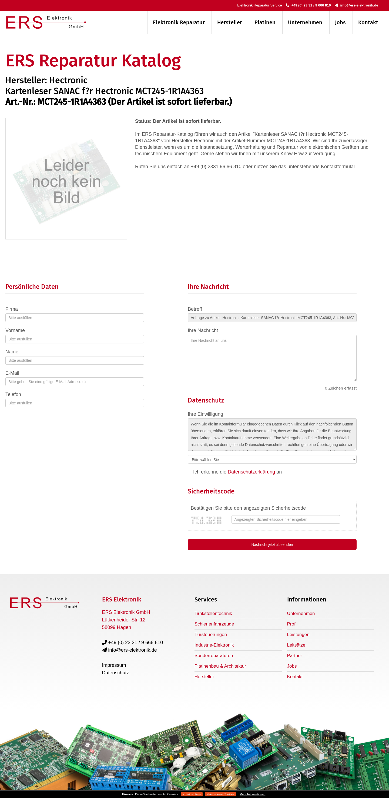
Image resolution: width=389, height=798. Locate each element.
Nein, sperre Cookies (220, 794)
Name (11, 351)
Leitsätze (296, 645)
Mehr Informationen (252, 794)
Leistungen (298, 634)
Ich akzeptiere (192, 794)
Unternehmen (305, 22)
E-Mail (12, 373)
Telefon (13, 394)
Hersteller (229, 22)
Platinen (265, 22)
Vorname (15, 330)
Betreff (195, 309)
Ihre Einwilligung (205, 414)
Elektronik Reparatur (179, 22)
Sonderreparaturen (213, 655)
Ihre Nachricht (203, 330)
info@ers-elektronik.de (356, 5)
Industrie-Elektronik (214, 645)
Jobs (340, 22)
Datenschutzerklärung (251, 472)
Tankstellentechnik (213, 613)
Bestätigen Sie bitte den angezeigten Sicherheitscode (248, 508)
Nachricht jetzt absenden (272, 544)
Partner (294, 655)
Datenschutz (115, 672)
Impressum (114, 665)
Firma (11, 309)
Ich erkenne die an (237, 472)
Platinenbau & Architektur (220, 666)
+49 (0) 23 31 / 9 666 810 (308, 5)
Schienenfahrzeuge (214, 624)
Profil (292, 624)
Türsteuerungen (210, 634)
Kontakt (368, 22)
